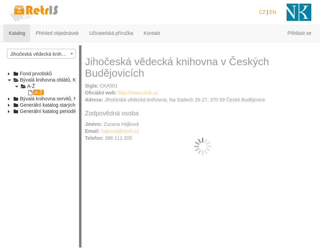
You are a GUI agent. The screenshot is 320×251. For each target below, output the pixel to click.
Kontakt (151, 33)
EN (273, 12)
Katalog (17, 33)
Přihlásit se (299, 33)
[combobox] (41, 54)
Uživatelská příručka (111, 33)
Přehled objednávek (57, 33)
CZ (262, 12)
